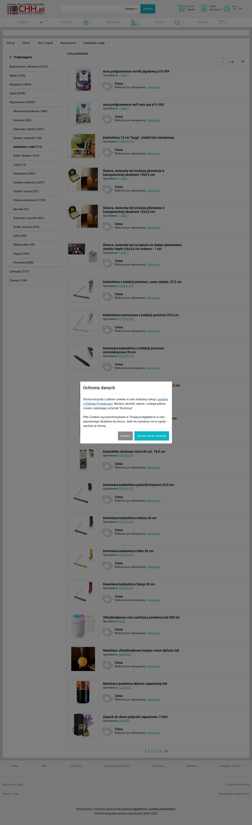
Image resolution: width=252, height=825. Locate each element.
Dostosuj (125, 435)
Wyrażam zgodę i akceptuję (151, 435)
